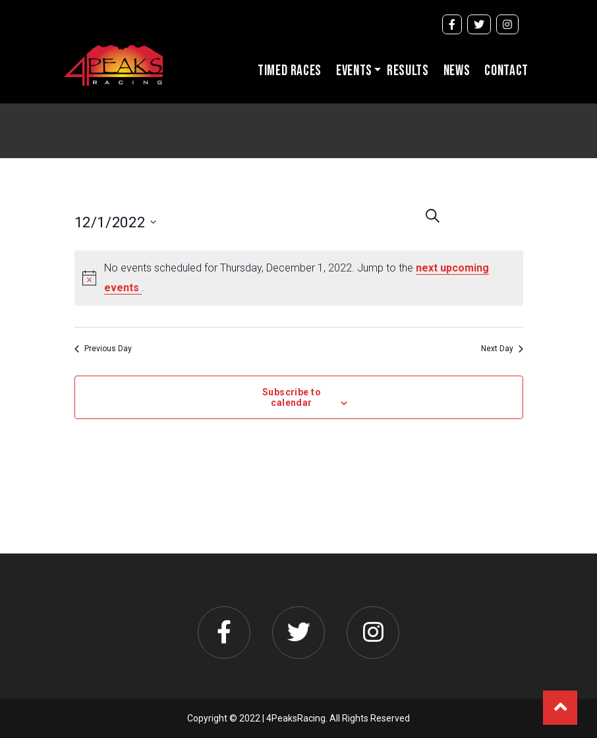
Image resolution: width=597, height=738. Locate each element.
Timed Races (290, 71)
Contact (506, 71)
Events (354, 71)
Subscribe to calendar (291, 397)
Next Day (502, 348)
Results (408, 71)
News (456, 71)
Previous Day (103, 348)
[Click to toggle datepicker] (139, 222)
